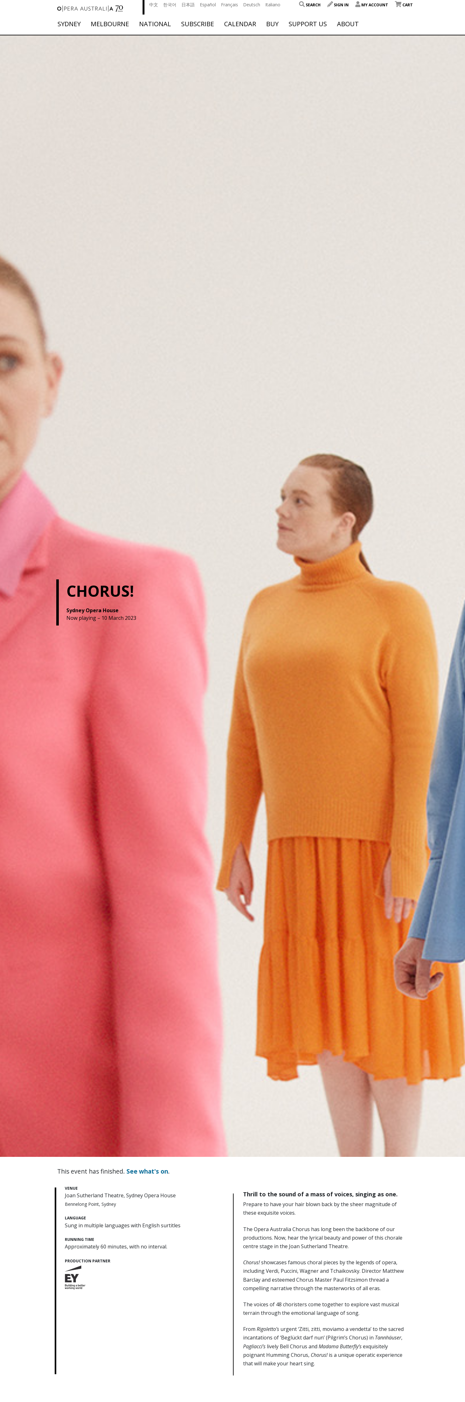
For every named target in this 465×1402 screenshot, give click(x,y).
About (348, 24)
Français (229, 5)
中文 (153, 5)
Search (310, 5)
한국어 (169, 5)
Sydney (69, 24)
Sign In (338, 5)
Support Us (308, 24)
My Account (371, 5)
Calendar (240, 24)
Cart (404, 5)
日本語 (188, 5)
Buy (272, 24)
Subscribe (197, 24)
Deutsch (251, 5)
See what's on (147, 1171)
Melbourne (110, 24)
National (155, 24)
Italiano (272, 5)
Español (208, 5)
